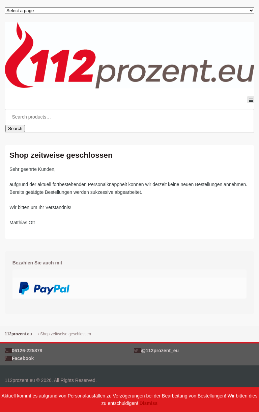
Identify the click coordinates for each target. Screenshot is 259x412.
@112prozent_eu (160, 350)
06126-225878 (27, 350)
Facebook (23, 358)
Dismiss (149, 403)
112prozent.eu (18, 334)
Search (15, 128)
